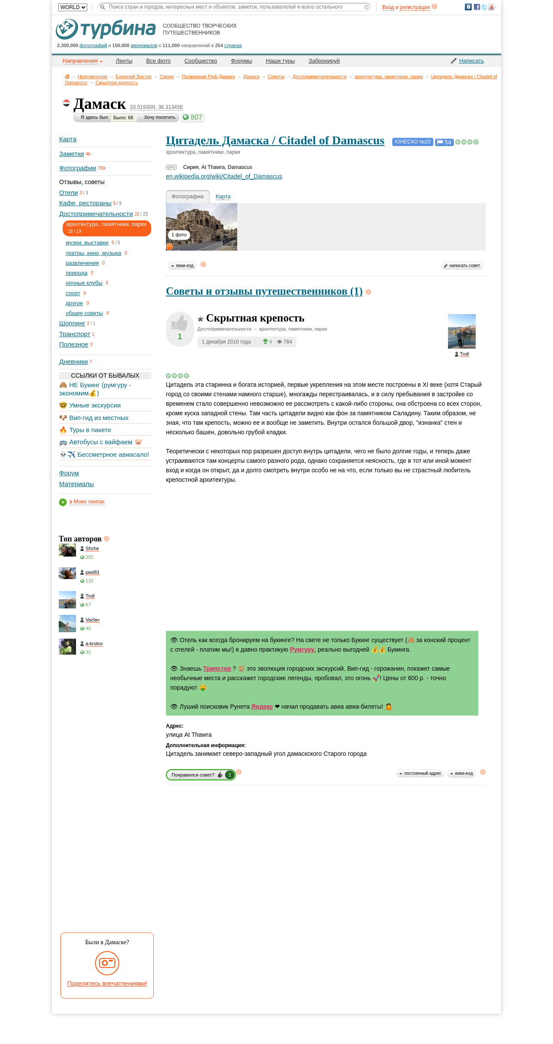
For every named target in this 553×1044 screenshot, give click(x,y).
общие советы (84, 313)
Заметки (71, 153)
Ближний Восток (134, 76)
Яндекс (262, 706)
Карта (67, 139)
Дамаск (251, 76)
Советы (276, 76)
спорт (73, 293)
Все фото (158, 60)
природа (77, 273)
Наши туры (280, 60)
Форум (69, 473)
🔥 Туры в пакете (85, 429)
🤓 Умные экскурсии (90, 405)
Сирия (167, 76)
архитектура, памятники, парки (389, 76)
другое (74, 303)
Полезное (73, 344)
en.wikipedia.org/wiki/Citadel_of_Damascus (224, 176)
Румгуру (302, 649)
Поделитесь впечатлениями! (107, 983)
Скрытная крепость (116, 82)
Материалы (76, 483)
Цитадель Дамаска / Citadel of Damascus (275, 140)
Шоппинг (72, 323)
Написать (471, 60)
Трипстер (217, 668)
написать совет (464, 265)
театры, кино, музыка (93, 253)
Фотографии (77, 168)
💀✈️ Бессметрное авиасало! (104, 454)
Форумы (241, 60)
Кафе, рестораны (85, 203)
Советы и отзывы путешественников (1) (264, 291)
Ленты (124, 60)
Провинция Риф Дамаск (208, 76)
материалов (144, 45)
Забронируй (324, 60)
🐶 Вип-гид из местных (93, 417)
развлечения (82, 263)
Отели (68, 192)
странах (233, 45)
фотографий (93, 45)
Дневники (73, 361)
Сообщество (200, 60)
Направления (93, 76)
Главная (67, 76)
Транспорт (74, 333)
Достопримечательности (319, 76)
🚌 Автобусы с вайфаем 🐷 (101, 442)
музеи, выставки (87, 242)
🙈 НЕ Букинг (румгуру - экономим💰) (95, 388)
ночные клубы (84, 283)
